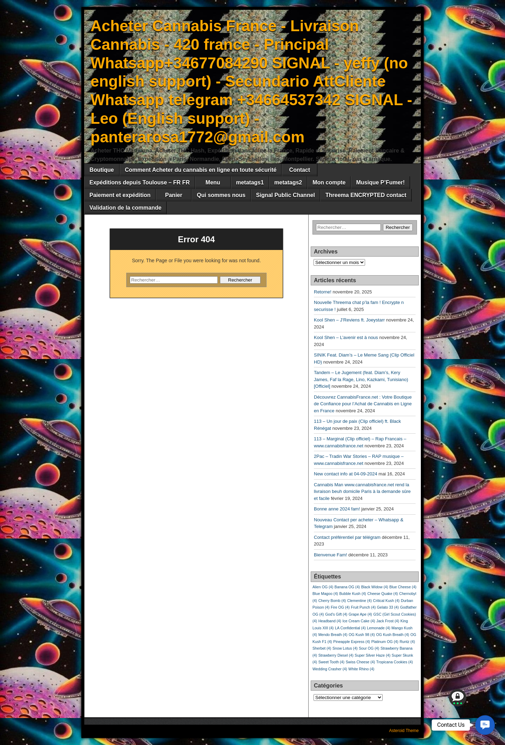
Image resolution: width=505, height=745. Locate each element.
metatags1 (250, 182)
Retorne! (322, 291)
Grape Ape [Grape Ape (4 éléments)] (360, 614)
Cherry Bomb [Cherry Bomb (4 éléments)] (332, 600)
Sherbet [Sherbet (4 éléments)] (321, 648)
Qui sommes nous (221, 195)
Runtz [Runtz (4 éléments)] (407, 641)
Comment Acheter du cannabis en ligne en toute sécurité (200, 170)
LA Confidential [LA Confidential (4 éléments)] (350, 628)
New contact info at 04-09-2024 (345, 473)
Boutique (101, 170)
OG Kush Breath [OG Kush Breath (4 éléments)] (392, 634)
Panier (173, 195)
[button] (485, 725)
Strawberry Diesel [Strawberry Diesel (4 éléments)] (336, 655)
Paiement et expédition (119, 195)
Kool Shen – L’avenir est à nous (346, 337)
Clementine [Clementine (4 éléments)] (359, 600)
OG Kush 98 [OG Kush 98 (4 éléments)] (362, 634)
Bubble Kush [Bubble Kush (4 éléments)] (352, 593)
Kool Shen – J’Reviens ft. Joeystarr (349, 320)
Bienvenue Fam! (330, 554)
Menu (213, 182)
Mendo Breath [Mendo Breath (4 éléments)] (333, 634)
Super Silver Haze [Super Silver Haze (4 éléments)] (372, 655)
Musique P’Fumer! (380, 182)
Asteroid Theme (404, 730)
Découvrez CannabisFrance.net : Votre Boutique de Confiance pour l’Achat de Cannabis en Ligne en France (363, 403)
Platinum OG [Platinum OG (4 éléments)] (384, 641)
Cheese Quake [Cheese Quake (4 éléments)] (383, 593)
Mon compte (328, 182)
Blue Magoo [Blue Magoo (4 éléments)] (325, 593)
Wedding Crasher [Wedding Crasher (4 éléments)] (329, 669)
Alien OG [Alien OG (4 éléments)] (322, 587)
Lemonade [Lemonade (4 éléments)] (378, 628)
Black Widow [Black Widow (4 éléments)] (374, 587)
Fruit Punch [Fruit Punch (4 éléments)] (363, 607)
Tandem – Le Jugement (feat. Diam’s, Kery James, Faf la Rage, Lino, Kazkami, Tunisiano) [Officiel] (361, 379)
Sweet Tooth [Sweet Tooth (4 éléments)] (331, 662)
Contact (299, 170)
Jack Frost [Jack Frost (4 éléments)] (387, 621)
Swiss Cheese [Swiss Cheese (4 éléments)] (360, 662)
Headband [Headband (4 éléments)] (329, 621)
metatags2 (288, 182)
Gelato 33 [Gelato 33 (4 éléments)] (388, 607)
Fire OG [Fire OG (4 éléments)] (340, 607)
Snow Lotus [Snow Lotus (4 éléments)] (345, 648)
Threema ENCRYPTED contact (365, 195)
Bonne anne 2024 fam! (337, 509)
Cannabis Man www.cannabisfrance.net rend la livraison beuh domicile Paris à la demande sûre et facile (362, 491)
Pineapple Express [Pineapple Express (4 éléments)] (351, 641)
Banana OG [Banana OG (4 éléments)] (347, 587)
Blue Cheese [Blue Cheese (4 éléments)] (402, 587)
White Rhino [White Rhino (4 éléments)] (361, 669)
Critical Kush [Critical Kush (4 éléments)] (386, 600)
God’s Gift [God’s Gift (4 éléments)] (336, 614)
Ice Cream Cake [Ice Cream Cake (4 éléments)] (358, 621)
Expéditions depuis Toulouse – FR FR (139, 182)
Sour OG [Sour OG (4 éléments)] (369, 648)
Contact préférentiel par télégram (347, 537)
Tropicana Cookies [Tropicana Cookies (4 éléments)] (394, 662)
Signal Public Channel (285, 195)
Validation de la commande (125, 208)
